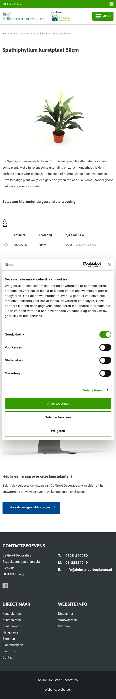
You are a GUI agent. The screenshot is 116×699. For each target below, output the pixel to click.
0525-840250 (14, 4)
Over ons (9, 651)
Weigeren (58, 431)
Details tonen (93, 390)
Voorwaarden (67, 620)
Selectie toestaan (58, 417)
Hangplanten (11, 632)
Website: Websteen (58, 689)
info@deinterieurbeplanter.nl (88, 570)
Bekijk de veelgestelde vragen (29, 507)
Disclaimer (65, 614)
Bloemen (9, 639)
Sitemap (64, 626)
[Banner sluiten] (109, 264)
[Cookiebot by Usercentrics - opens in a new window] (82, 264)
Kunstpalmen (12, 620)
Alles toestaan (58, 403)
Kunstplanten (12, 614)
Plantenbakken (13, 645)
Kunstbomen (11, 626)
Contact (8, 657)
